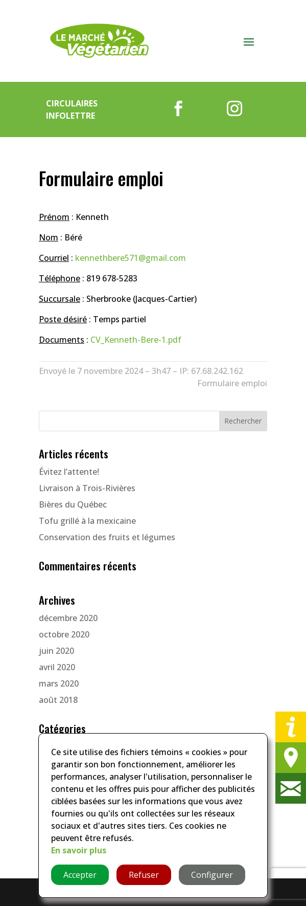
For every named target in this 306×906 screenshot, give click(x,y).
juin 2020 (56, 650)
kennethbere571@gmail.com (130, 257)
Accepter (80, 874)
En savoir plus (78, 850)
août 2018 (58, 699)
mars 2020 (59, 683)
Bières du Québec (73, 504)
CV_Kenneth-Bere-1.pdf (135, 339)
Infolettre (70, 115)
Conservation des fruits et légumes (107, 537)
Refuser (144, 874)
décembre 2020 (68, 618)
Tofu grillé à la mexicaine (87, 520)
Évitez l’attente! (69, 471)
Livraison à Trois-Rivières (87, 488)
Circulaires (72, 103)
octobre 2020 (64, 634)
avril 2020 (57, 667)
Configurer (212, 874)
